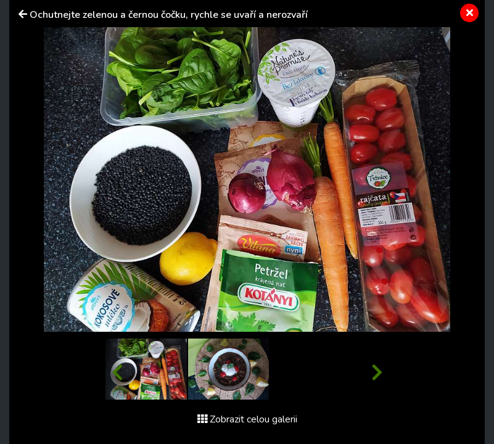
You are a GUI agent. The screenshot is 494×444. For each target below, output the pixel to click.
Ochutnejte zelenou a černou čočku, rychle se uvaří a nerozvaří (169, 15)
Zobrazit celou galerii (247, 419)
